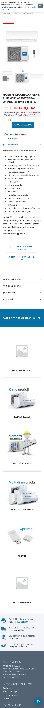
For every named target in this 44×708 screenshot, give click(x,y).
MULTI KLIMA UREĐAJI (22, 509)
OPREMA (22, 556)
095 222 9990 (23, 622)
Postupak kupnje (10, 695)
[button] (11, 138)
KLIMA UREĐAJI (22, 416)
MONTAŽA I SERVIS (22, 463)
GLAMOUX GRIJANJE (22, 370)
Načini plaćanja (10, 691)
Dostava (7, 688)
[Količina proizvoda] (7, 125)
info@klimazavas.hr (18, 674)
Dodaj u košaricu (23, 124)
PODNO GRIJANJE (22, 602)
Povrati (6, 698)
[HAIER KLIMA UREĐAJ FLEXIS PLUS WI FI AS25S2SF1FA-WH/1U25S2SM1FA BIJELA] (22, 350)
